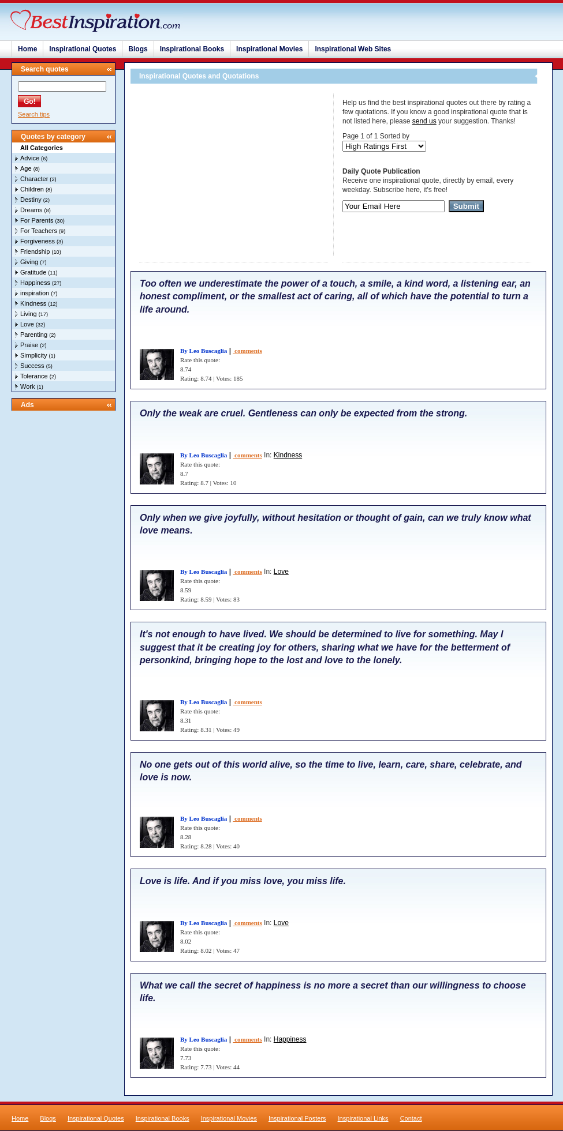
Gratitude (33, 272)
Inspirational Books (192, 49)
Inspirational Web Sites (353, 49)
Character (34, 178)
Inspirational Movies (269, 49)
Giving (29, 261)
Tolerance (34, 376)
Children (32, 189)
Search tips (34, 114)
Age (26, 168)
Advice (29, 158)
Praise (29, 344)
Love (27, 324)
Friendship (35, 251)
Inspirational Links (363, 1118)
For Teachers (38, 230)
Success (32, 365)
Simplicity (33, 355)
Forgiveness (37, 241)
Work (27, 386)
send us (424, 121)
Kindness (33, 303)
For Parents (36, 220)
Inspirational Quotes (82, 49)
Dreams (31, 209)
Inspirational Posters (297, 1118)
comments (247, 350)
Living (28, 313)
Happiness (35, 282)
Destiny (31, 199)
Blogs (137, 49)
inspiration (34, 293)
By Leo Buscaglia (203, 350)
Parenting (33, 334)
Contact (411, 1118)
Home (27, 49)
